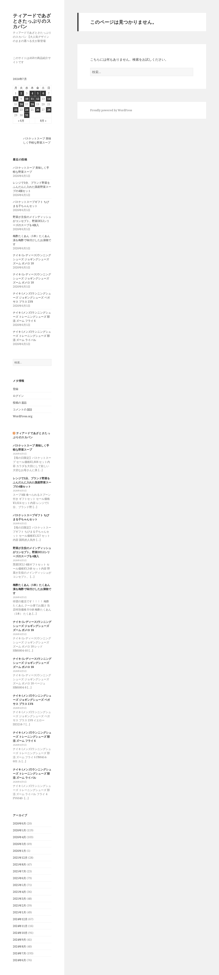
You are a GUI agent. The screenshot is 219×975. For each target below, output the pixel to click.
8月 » (43, 121)
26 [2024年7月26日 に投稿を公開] (37, 110)
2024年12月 (20, 919)
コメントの (22, 409)
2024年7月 (19, 953)
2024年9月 (19, 940)
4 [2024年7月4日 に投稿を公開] (32, 93)
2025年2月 (19, 905)
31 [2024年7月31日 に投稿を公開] (26, 115)
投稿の (20, 403)
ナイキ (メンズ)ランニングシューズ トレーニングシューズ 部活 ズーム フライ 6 (32, 317)
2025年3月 (19, 898)
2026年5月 (19, 830)
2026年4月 (19, 837)
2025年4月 (19, 892)
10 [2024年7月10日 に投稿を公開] (26, 99)
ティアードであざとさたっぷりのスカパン (32, 21)
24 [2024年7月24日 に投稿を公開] (26, 110)
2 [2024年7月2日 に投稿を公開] (21, 93)
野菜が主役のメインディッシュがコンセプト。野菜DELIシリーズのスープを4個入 (32, 221)
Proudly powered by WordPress (111, 110)
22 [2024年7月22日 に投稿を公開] (15, 110)
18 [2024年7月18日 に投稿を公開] (32, 104)
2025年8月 (19, 864)
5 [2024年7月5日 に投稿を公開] (37, 93)
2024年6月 (19, 960)
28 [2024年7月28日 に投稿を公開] (48, 110)
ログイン (18, 396)
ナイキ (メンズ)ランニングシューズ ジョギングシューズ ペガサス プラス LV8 (32, 297)
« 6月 (21, 121)
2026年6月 (19, 823)
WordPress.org (23, 416)
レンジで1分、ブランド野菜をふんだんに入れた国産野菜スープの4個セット (32, 187)
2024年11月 (20, 926)
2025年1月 (19, 912)
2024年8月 (19, 946)
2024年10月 (20, 933)
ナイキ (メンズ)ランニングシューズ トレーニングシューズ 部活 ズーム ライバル (32, 336)
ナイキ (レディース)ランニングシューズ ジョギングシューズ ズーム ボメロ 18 (32, 259)
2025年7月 (19, 871)
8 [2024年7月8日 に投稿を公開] (15, 99)
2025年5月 (19, 885)
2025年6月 (19, 878)
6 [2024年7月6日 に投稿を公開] (43, 93)
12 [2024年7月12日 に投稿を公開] (37, 99)
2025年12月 (20, 857)
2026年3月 (19, 844)
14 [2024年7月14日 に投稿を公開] (48, 99)
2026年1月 (19, 851)
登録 (15, 389)
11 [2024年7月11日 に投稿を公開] (32, 99)
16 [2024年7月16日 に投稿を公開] (21, 104)
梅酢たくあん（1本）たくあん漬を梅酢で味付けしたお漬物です (32, 240)
